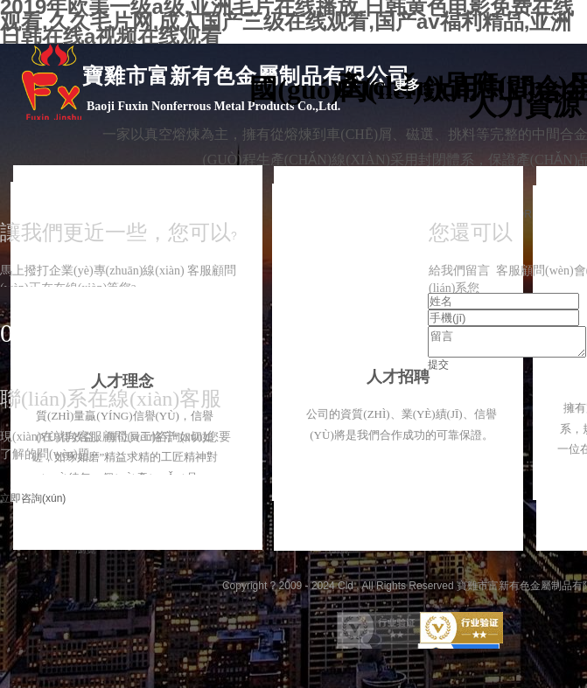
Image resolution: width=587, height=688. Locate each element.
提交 (438, 370)
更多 (407, 85)
